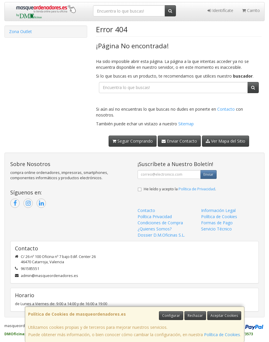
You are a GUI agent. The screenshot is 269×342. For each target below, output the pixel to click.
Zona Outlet (20, 31)
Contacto (226, 109)
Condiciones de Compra (160, 222)
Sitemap (186, 123)
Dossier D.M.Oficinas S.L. (161, 235)
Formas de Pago (217, 222)
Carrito (251, 10)
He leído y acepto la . (180, 189)
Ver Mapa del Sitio (225, 141)
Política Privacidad (155, 216)
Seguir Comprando (132, 141)
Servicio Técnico (216, 229)
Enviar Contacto (179, 141)
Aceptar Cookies (224, 315)
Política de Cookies (222, 334)
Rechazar (195, 315)
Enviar (208, 174)
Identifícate (220, 10)
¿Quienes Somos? (155, 229)
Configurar (171, 315)
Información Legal (218, 210)
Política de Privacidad (197, 189)
